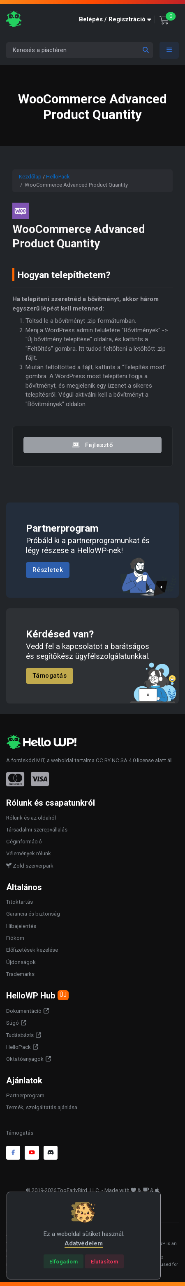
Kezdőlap (30, 177)
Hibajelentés (21, 926)
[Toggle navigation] (169, 50)
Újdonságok (21, 962)
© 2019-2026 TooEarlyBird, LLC (62, 1190)
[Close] (63, 1261)
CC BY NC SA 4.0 (116, 760)
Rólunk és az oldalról (31, 818)
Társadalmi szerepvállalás (36, 830)
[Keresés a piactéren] (79, 50)
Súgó (12, 1023)
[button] (117, 19)
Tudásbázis (20, 1035)
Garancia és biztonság (33, 914)
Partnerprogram (25, 1095)
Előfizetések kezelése (32, 950)
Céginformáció (24, 841)
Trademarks (20, 974)
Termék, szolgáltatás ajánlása (41, 1107)
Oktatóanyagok (25, 1059)
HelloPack (58, 177)
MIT (40, 760)
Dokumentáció (24, 1011)
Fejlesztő (92, 444)
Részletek (47, 570)
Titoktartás (19, 902)
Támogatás (49, 675)
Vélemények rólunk (28, 853)
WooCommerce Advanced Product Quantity (78, 236)
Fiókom (15, 938)
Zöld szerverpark (29, 866)
